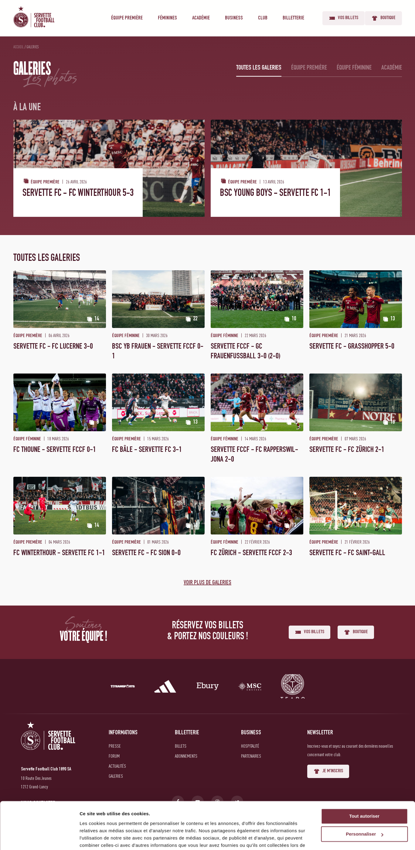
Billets (180, 746)
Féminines (167, 18)
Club (262, 18)
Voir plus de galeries (207, 583)
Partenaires (251, 756)
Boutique (383, 18)
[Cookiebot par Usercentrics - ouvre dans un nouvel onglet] (39, 838)
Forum (114, 756)
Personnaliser (364, 803)
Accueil (18, 46)
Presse (115, 746)
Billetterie (293, 18)
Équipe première (127, 18)
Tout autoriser (364, 785)
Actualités (117, 766)
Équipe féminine (354, 68)
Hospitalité (250, 746)
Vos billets (343, 18)
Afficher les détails (100, 838)
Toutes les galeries (258, 68)
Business (234, 18)
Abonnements (186, 756)
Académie (201, 18)
